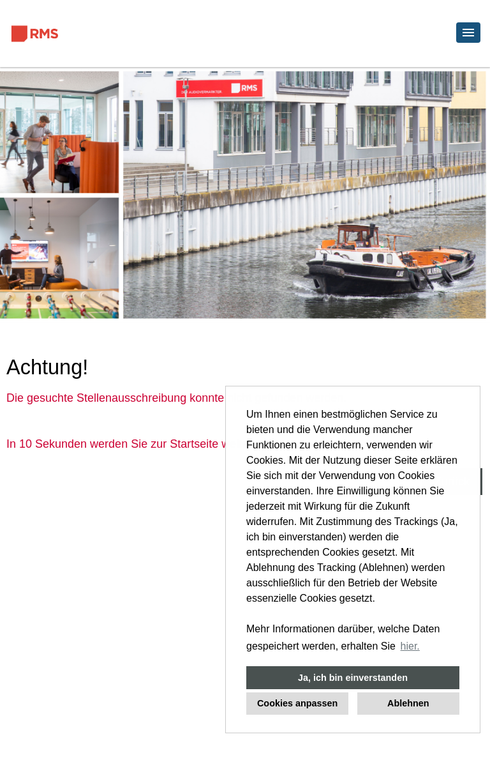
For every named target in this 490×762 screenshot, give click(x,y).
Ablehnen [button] (408, 703)
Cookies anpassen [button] (297, 703)
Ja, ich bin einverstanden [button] (353, 678)
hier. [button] (410, 646)
